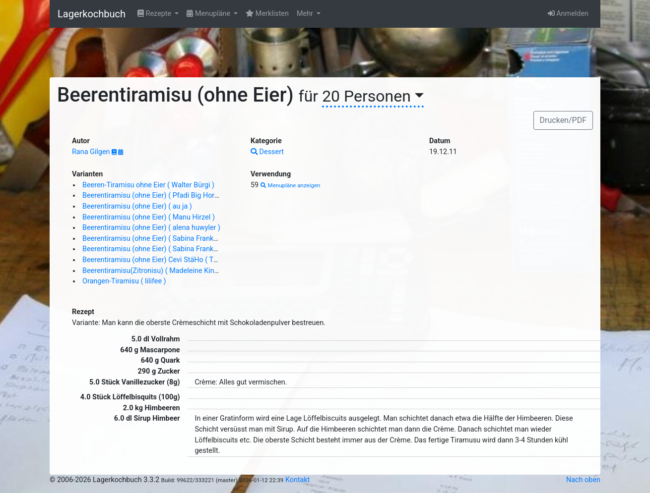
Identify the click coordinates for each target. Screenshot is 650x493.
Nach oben (583, 480)
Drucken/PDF (563, 120)
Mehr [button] (306, 13)
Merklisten (267, 13)
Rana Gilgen (92, 152)
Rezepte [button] (155, 13)
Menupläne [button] (209, 13)
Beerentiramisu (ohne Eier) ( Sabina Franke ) (152, 238)
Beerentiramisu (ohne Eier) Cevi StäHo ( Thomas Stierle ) (171, 260)
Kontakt (297, 480)
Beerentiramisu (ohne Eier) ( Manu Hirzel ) (148, 217)
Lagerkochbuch (92, 14)
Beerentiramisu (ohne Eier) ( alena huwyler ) (151, 227)
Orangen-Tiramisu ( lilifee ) (124, 281)
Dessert (267, 152)
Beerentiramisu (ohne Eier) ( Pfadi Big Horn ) (152, 195)
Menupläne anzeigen (290, 185)
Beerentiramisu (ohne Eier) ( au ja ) (137, 206)
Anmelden (568, 13)
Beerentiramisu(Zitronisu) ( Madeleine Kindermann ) (164, 271)
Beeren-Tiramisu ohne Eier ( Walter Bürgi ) (148, 185)
